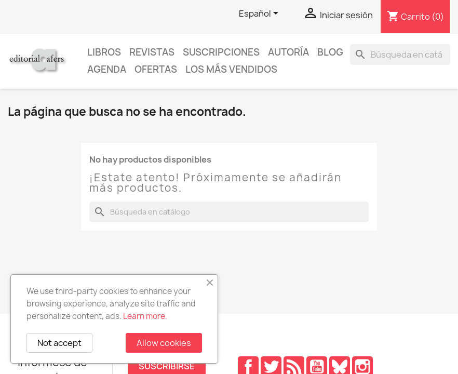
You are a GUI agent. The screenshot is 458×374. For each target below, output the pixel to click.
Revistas (151, 52)
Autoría (288, 52)
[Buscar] (400, 54)
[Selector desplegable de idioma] (260, 14)
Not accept (59, 343)
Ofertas (155, 69)
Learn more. (145, 316)
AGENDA (106, 69)
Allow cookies (164, 343)
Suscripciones (221, 52)
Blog (330, 52)
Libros (104, 52)
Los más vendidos (231, 69)
